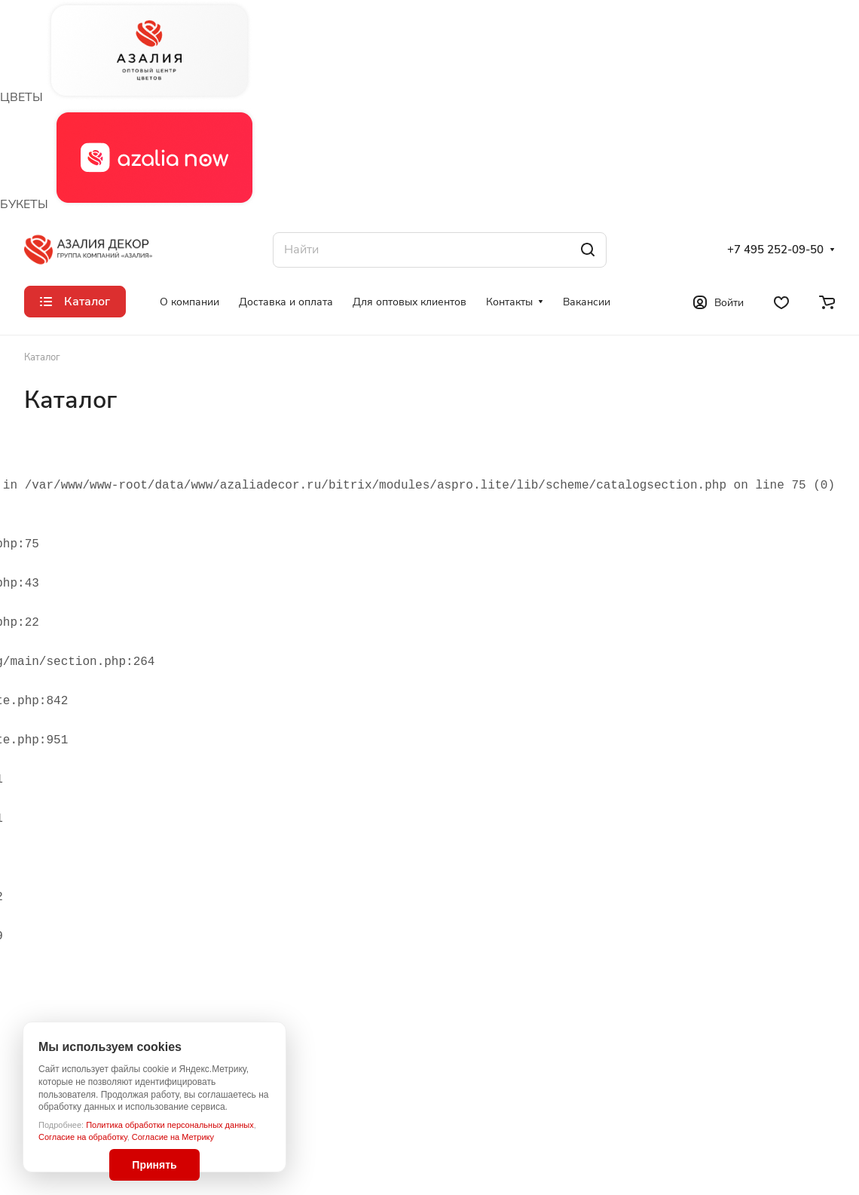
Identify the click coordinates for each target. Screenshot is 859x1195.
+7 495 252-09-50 (775, 249)
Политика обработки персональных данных (170, 1124)
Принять (154, 1165)
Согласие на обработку (82, 1136)
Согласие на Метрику (173, 1136)
